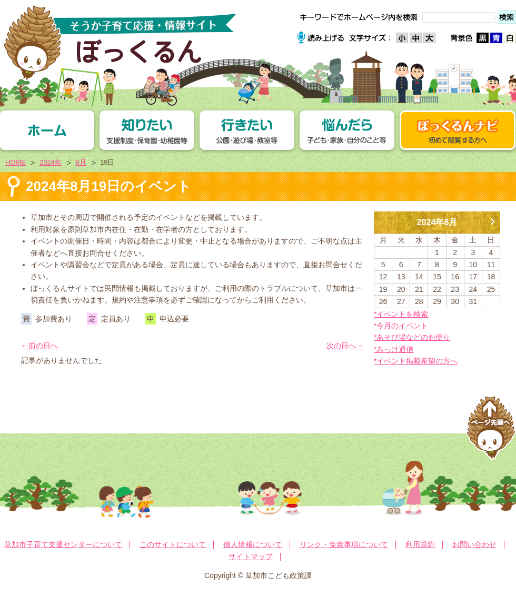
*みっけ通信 (393, 349)
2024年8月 (437, 222)
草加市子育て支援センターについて (63, 544)
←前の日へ (39, 345)
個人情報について (252, 544)
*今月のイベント (401, 325)
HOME (15, 162)
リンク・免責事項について (344, 544)
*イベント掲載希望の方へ (416, 361)
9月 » (492, 217)
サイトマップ (251, 556)
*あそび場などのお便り (412, 337)
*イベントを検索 (401, 314)
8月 (80, 162)
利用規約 (420, 544)
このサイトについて (173, 544)
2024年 (50, 162)
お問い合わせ (474, 544)
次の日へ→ (344, 345)
